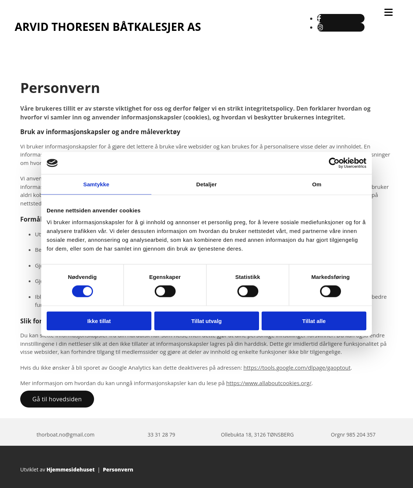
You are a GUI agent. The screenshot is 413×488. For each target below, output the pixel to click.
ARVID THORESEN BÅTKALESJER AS (108, 26)
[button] (57, 399)
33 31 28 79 (161, 434)
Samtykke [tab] (96, 184)
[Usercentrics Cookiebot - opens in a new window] (334, 163)
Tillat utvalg (206, 320)
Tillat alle (314, 320)
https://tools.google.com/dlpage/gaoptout (297, 367)
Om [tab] (316, 184)
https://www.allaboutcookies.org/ (268, 383)
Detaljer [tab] (206, 184)
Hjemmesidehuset (71, 469)
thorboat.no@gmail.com (65, 434)
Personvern (118, 469)
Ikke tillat (99, 320)
